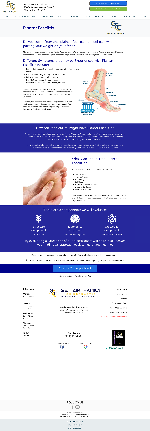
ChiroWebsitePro (84, 416)
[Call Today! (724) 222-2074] (108, 9)
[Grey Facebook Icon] (72, 407)
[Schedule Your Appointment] (108, 3)
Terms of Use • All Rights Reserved (75, 414)
